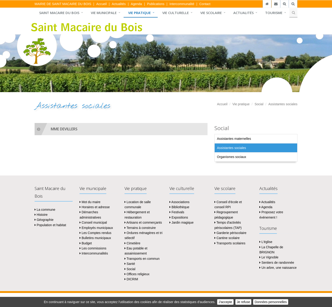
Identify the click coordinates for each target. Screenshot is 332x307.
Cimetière (132, 243)
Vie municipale (104, 12)
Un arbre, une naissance (277, 267)
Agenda (136, 4)
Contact (204, 4)
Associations (179, 202)
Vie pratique (139, 12)
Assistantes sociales (282, 104)
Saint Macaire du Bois (59, 12)
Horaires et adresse (95, 207)
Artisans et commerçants (143, 222)
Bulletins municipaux (95, 238)
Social (259, 104)
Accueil (101, 4)
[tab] (121, 129)
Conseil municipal (93, 222)
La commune (45, 209)
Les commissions (93, 248)
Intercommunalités (94, 253)
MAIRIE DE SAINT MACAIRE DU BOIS (63, 4)
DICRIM (131, 279)
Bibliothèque (179, 207)
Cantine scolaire (227, 238)
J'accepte (225, 302)
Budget (86, 243)
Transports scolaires (229, 243)
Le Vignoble (269, 257)
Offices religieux (137, 274)
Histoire (41, 214)
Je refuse (243, 302)
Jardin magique (181, 222)
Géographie (44, 220)
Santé (130, 264)
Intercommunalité (181, 4)
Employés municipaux (96, 228)
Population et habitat (50, 225)
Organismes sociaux (231, 157)
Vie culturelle (175, 12)
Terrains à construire (140, 228)
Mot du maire (90, 202)
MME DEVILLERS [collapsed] (64, 129)
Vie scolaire (211, 12)
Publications (156, 4)
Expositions (178, 217)
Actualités (119, 4)
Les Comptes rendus (95, 233)
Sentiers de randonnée (276, 262)
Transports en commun (142, 258)
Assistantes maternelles (234, 138)
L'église (265, 242)
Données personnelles (271, 302)
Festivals (176, 212)
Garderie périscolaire (230, 233)
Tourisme (273, 12)
